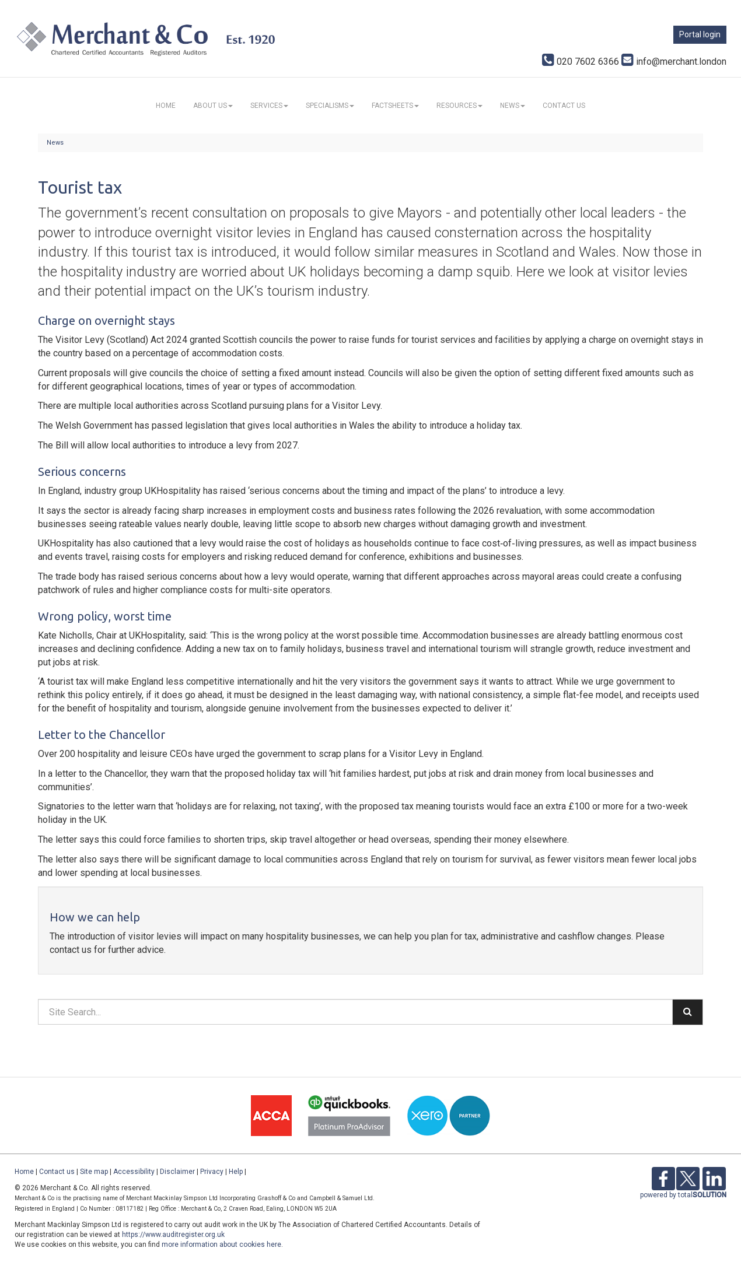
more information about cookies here (221, 1244)
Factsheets (395, 105)
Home (166, 105)
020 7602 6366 (580, 61)
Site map (94, 1172)
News (512, 105)
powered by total (683, 1195)
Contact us (564, 105)
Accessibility (134, 1172)
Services (269, 105)
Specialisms (330, 105)
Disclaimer (177, 1172)
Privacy (211, 1172)
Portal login (700, 34)
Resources (459, 105)
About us (213, 105)
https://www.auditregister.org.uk (173, 1235)
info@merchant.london (673, 61)
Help (236, 1172)
